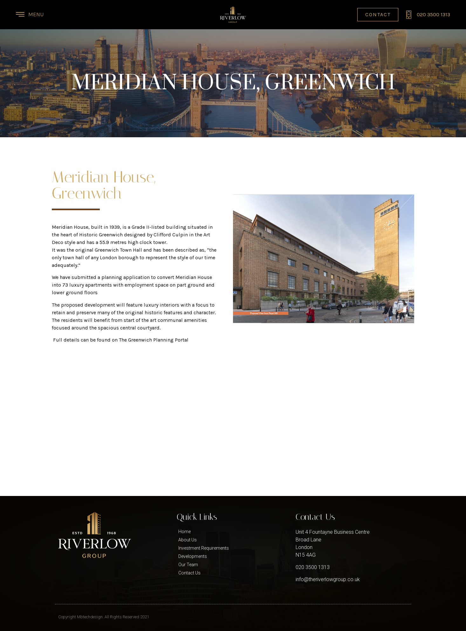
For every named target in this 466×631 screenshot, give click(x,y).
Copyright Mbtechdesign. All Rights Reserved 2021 (103, 616)
